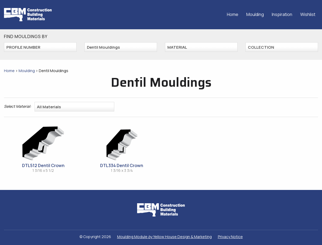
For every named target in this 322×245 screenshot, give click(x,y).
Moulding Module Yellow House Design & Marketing (164, 236)
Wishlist (307, 14)
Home (232, 14)
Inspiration (282, 14)
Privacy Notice (230, 236)
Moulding (255, 14)
